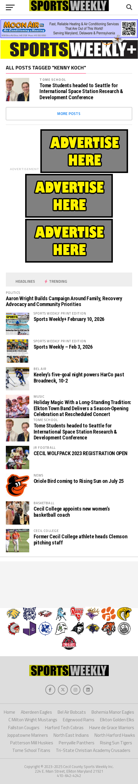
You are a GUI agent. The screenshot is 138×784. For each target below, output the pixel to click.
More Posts (68, 113)
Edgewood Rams (78, 719)
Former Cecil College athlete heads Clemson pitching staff (80, 539)
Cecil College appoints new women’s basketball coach (72, 512)
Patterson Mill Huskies (31, 742)
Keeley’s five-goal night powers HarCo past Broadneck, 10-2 (79, 377)
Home (9, 712)
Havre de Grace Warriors (111, 727)
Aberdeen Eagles (36, 712)
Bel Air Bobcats (72, 712)
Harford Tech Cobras (64, 727)
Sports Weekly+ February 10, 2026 (69, 319)
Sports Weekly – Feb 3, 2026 (63, 347)
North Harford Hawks (114, 735)
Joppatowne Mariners (27, 735)
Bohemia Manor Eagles (113, 712)
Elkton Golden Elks (117, 719)
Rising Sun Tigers (116, 742)
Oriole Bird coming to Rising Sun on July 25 (79, 481)
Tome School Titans (31, 750)
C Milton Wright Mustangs (32, 719)
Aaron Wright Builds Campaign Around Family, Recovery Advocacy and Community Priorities (64, 301)
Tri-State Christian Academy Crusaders (93, 750)
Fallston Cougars (23, 727)
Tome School (52, 79)
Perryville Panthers (76, 742)
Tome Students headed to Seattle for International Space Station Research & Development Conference (81, 91)
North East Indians (71, 735)
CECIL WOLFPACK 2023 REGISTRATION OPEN (80, 453)
